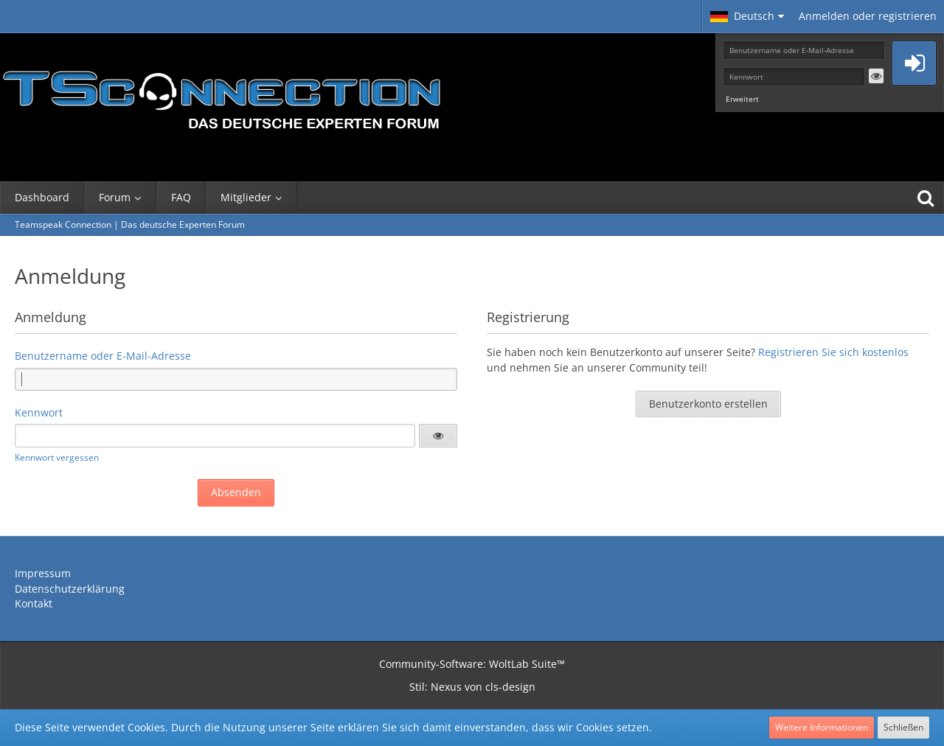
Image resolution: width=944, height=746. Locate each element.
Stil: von (472, 687)
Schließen (903, 727)
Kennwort (39, 412)
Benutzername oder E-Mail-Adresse (103, 356)
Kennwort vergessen (57, 457)
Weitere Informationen (821, 727)
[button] (747, 16)
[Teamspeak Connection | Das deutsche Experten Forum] (221, 95)
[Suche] (925, 197)
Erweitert (742, 99)
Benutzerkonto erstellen (708, 404)
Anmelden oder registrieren (868, 16)
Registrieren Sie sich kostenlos (833, 352)
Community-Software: (472, 664)
